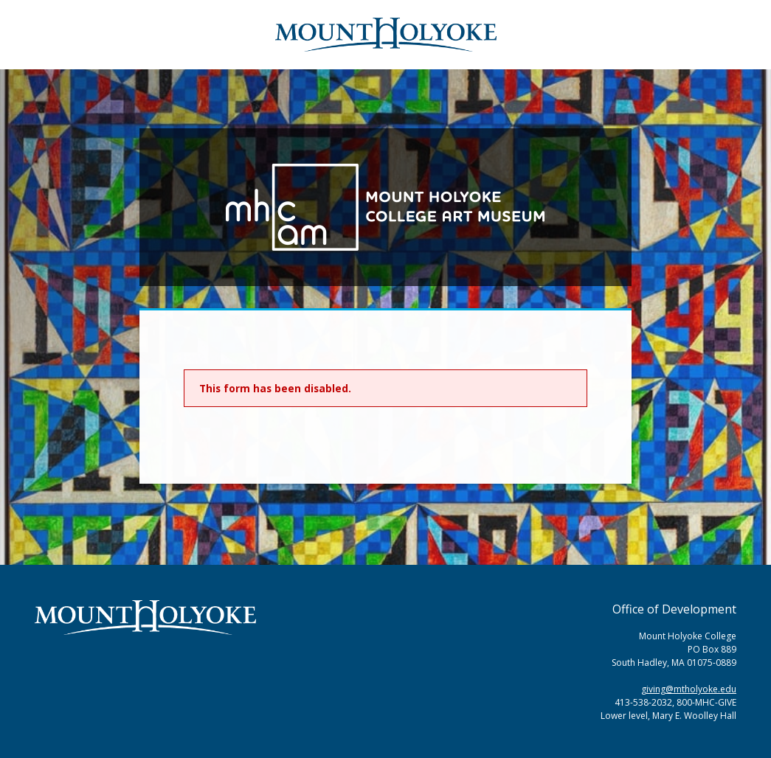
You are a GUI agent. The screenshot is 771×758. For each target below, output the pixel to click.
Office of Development (674, 609)
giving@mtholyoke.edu (688, 689)
